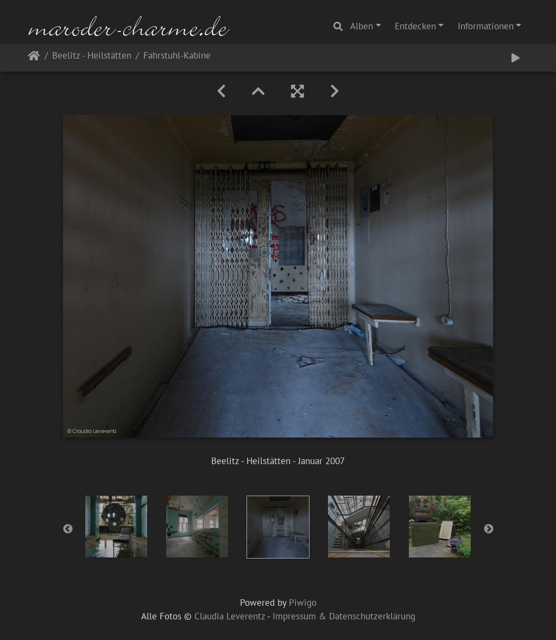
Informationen (486, 26)
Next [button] (488, 529)
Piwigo (303, 603)
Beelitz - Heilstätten (91, 56)
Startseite (34, 58)
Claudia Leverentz (229, 616)
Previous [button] (67, 529)
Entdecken (415, 26)
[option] (116, 526)
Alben (361, 26)
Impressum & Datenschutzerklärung (344, 616)
